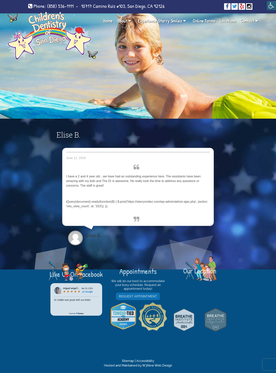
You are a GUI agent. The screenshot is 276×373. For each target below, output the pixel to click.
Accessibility (145, 361)
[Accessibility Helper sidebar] (271, 5)
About (122, 21)
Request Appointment (138, 260)
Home (108, 21)
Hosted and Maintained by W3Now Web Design (138, 365)
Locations (228, 21)
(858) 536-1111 (60, 6)
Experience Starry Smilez (160, 21)
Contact (247, 21)
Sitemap (128, 361)
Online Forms (204, 21)
